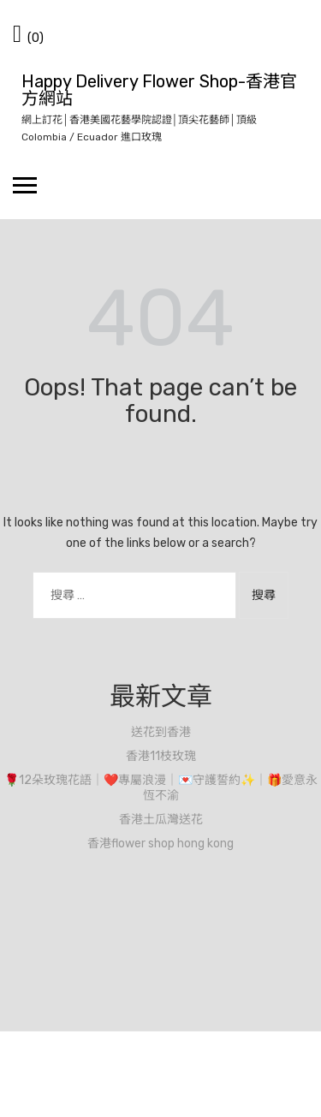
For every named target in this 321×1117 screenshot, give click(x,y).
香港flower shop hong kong (160, 843)
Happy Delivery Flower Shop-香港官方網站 (159, 90)
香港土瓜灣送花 (161, 819)
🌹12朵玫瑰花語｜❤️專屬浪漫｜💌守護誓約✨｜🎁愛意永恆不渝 (161, 788)
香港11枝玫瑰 (161, 756)
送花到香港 (161, 732)
